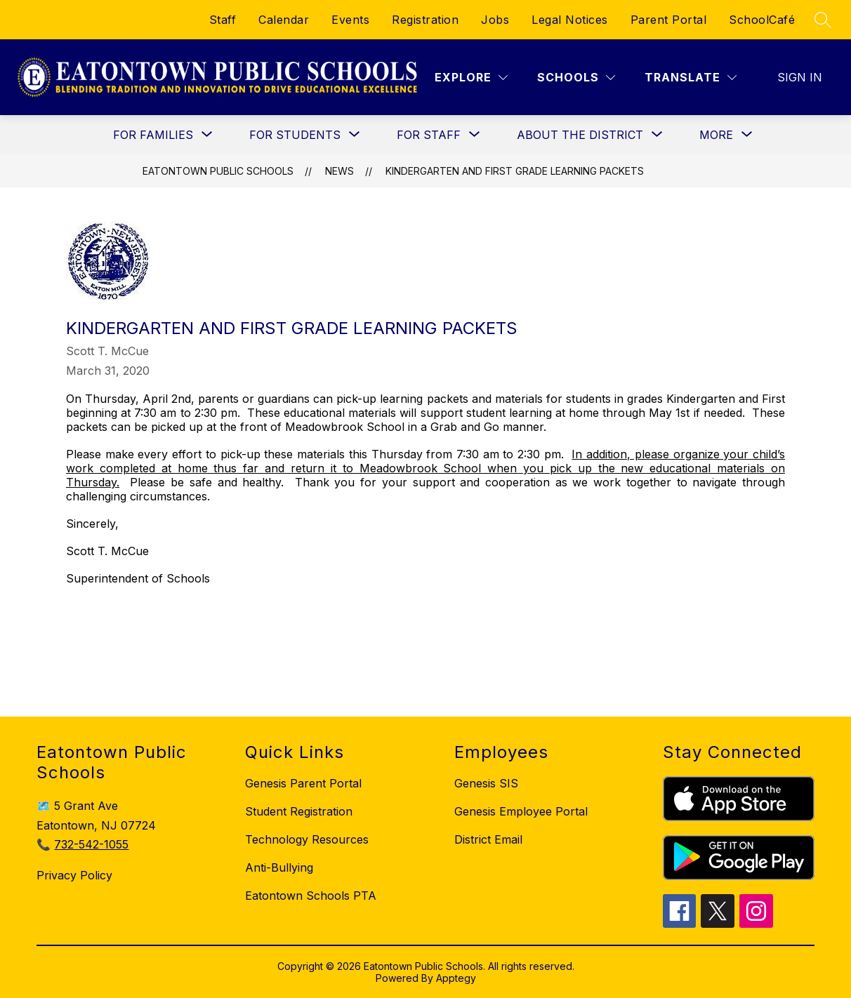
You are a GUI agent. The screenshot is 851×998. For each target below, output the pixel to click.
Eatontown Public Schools (218, 171)
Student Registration (298, 811)
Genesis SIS (486, 783)
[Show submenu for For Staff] (429, 134)
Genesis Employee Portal (521, 811)
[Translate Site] (690, 77)
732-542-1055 (91, 844)
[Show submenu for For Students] (295, 134)
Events (350, 20)
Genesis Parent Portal (303, 783)
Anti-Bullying (279, 867)
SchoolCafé (762, 20)
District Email (488, 839)
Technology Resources (307, 839)
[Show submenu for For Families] (153, 134)
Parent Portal (669, 20)
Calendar (283, 20)
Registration (425, 20)
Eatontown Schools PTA (310, 896)
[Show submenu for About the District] (580, 134)
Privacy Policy (74, 875)
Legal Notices (570, 20)
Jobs (495, 20)
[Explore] (471, 77)
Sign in (799, 77)
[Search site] (822, 19)
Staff (223, 20)
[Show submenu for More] (716, 134)
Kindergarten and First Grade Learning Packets (514, 171)
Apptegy (456, 978)
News (339, 171)
